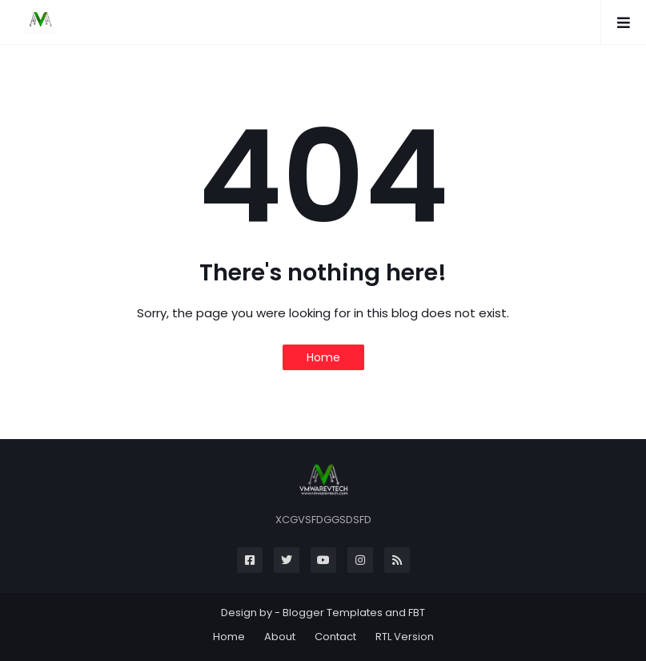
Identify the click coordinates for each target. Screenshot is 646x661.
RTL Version (404, 636)
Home (323, 357)
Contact (335, 636)
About (279, 636)
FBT (416, 612)
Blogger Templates (333, 612)
